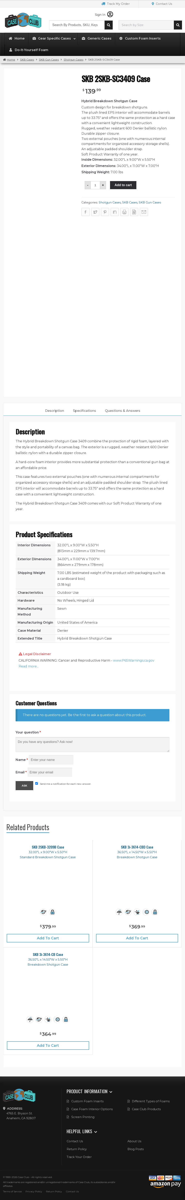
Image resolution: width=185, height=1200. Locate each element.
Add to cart (123, 185)
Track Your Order (79, 1157)
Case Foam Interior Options (92, 1109)
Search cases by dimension (178, 25)
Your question (28, 732)
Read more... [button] (28, 666)
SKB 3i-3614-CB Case (48, 954)
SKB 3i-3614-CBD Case (137, 847)
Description (54, 411)
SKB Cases (27, 59)
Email (21, 772)
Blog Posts (135, 1149)
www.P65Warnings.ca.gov (133, 660)
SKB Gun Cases (49, 59)
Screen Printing (82, 1117)
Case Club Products (146, 1109)
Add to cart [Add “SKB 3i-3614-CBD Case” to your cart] (137, 938)
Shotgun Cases (73, 59)
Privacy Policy (34, 1191)
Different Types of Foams (151, 1101)
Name (22, 760)
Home (11, 59)
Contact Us (162, 4)
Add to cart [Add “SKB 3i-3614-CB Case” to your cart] (48, 1045)
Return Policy (77, 1149)
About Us (134, 1141)
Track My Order (116, 4)
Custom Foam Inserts (87, 1101)
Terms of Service (12, 1191)
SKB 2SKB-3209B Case (48, 847)
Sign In (104, 15)
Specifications (84, 411)
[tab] (54, 410)
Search (109, 25)
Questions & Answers (122, 411)
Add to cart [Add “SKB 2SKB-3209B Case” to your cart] (48, 938)
